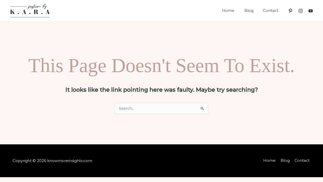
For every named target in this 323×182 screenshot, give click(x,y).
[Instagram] (300, 11)
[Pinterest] (290, 11)
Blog (251, 10)
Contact (271, 10)
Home (233, 10)
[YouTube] (310, 11)
